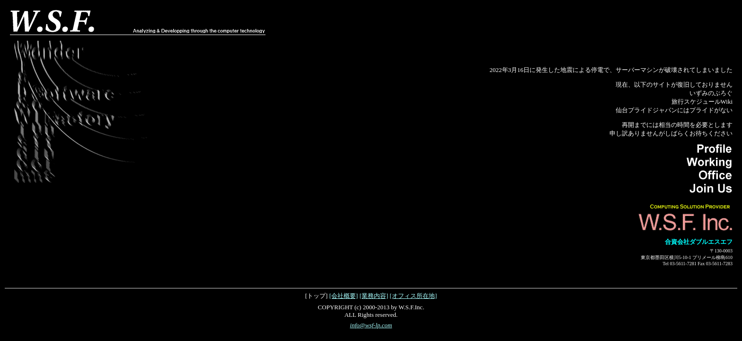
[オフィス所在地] (413, 295)
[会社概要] (343, 295)
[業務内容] (374, 295)
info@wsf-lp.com (371, 325)
